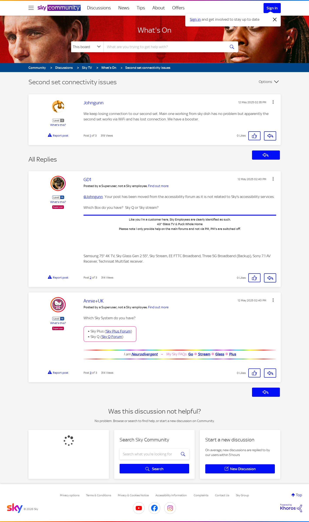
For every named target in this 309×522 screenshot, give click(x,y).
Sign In (272, 8)
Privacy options (69, 495)
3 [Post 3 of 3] (90, 372)
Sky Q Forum (112, 336)
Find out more (158, 186)
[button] (273, 102)
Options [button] (265, 81)
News (123, 7)
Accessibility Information (171, 495)
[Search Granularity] (87, 46)
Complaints (201, 495)
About (158, 7)
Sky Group (242, 495)
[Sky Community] (59, 8)
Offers (178, 7)
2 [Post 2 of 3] (90, 277)
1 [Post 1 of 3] (90, 135)
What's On (154, 30)
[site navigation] (31, 7)
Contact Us (222, 495)
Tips (141, 7)
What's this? (58, 125)
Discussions (99, 7)
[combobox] (164, 46)
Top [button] (299, 495)
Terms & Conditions (98, 495)
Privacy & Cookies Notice (133, 495)
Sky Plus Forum (118, 331)
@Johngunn (93, 196)
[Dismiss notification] (274, 19)
